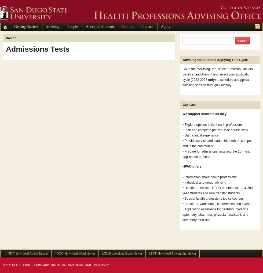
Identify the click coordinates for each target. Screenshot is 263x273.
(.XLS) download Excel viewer (122, 253)
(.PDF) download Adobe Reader (27, 253)
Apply (166, 26)
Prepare (147, 26)
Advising (53, 26)
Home (10, 38)
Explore (127, 26)
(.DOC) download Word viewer (75, 253)
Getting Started (26, 26)
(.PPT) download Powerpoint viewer (172, 253)
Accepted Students (100, 26)
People (72, 26)
